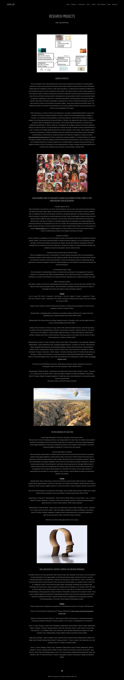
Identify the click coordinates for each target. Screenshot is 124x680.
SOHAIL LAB (11, 4)
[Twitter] (62, 671)
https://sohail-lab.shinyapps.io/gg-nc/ (39, 137)
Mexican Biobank (41, 228)
